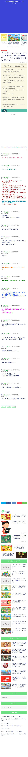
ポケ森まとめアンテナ (7, 723)
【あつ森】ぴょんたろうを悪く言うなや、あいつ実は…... (19, 595)
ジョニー (4, 406)
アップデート (4, 50)
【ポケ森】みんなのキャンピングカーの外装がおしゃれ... (19, 623)
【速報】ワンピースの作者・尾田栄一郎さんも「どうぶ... (19, 580)
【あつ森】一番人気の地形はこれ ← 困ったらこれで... (19, 587)
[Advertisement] (14, 18)
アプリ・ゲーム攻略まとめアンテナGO (11, 731)
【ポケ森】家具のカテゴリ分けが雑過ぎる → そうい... (19, 602)
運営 (14, 406)
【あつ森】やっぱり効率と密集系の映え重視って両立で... (19, 609)
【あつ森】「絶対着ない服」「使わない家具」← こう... (19, 573)
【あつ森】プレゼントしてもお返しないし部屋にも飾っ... (19, 616)
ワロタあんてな (5, 728)
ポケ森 (9, 406)
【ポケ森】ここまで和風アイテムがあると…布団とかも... (19, 630)
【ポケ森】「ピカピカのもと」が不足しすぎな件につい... (19, 566)
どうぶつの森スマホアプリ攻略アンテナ (12, 726)
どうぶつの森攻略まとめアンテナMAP (11, 716)
